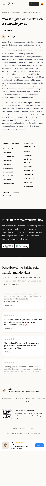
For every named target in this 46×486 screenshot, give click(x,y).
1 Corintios (16, 12)
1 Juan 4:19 (28, 155)
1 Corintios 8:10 (8, 183)
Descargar (34, 4)
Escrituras (5, 12)
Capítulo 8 (26, 12)
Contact (30, 428)
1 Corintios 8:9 (8, 180)
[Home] (12, 4)
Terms (15, 428)
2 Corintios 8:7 (29, 174)
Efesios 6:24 (28, 182)
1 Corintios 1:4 (29, 186)
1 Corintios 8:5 (8, 164)
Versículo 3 (37, 12)
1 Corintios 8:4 (8, 160)
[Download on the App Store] (8, 246)
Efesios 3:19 (28, 159)
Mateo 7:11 (27, 163)
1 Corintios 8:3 (8, 156)
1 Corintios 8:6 (8, 168)
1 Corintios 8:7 (8, 172)
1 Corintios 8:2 (8, 153)
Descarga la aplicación (24, 410)
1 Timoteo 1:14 (29, 178)
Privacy (22, 428)
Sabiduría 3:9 (28, 171)
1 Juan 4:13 (28, 167)
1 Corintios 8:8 (8, 176)
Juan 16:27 (27, 151)
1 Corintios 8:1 (8, 149)
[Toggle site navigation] (4, 4)
